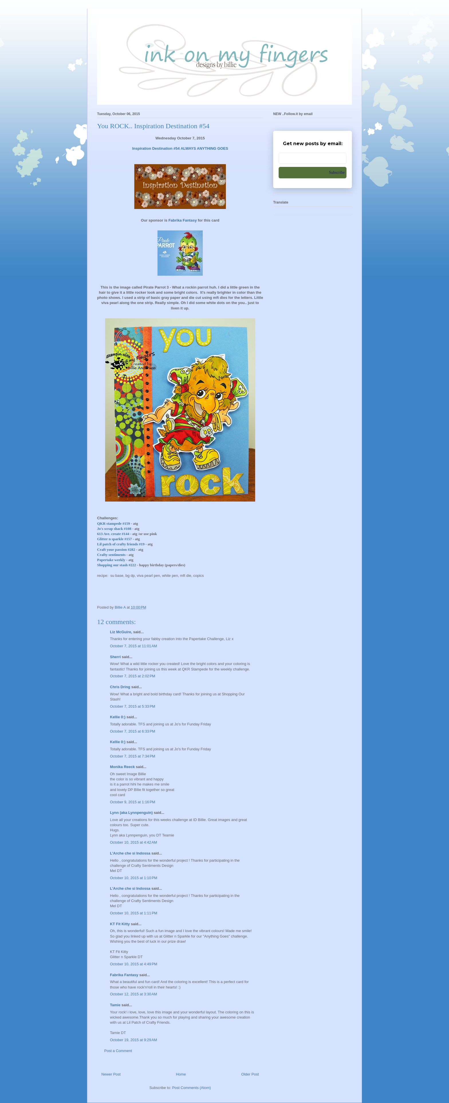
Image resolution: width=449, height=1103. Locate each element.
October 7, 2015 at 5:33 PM (132, 706)
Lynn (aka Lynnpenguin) (131, 812)
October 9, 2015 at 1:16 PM (132, 802)
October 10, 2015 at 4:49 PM (133, 964)
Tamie (115, 1005)
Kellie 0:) (117, 717)
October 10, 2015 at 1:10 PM (133, 878)
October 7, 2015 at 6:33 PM (132, 731)
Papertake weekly (111, 560)
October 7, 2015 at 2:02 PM (132, 676)
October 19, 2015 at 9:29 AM (133, 1040)
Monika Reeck (122, 767)
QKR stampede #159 (113, 523)
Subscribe (337, 172)
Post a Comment (118, 1051)
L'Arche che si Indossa (130, 853)
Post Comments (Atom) (191, 1088)
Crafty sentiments (111, 555)
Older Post (250, 1074)
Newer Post (111, 1074)
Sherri (115, 657)
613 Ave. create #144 (113, 534)
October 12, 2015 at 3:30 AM (133, 994)
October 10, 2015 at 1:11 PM (133, 913)
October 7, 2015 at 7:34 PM (132, 756)
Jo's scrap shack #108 (114, 528)
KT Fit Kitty (120, 924)
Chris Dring (120, 687)
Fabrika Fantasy (124, 975)
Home (181, 1074)
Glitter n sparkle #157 (114, 539)
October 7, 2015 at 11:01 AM (133, 646)
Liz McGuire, (121, 632)
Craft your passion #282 (116, 549)
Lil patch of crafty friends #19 (121, 544)
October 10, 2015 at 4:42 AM (133, 842)
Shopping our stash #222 (116, 565)
